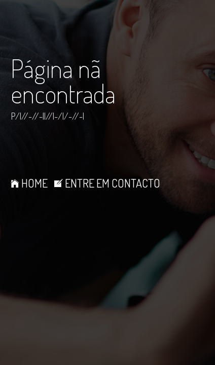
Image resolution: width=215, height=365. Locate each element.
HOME (29, 183)
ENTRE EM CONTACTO (107, 183)
